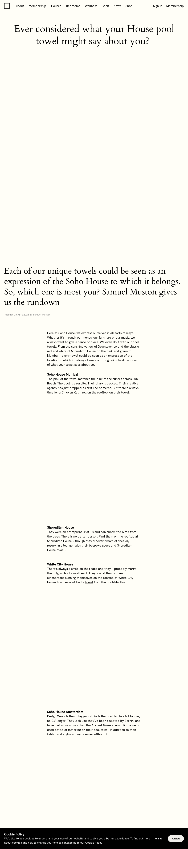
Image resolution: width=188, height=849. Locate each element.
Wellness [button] (91, 6)
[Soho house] (7, 6)
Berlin (120, 681)
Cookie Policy (93, 842)
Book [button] (105, 6)
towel (125, 310)
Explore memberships (94, 775)
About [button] (19, 6)
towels (76, 638)
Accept (176, 838)
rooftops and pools (92, 745)
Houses (56, 6)
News (117, 6)
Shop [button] (129, 6)
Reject (158, 838)
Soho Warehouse (59, 717)
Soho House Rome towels (99, 524)
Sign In (157, 6)
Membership (37, 6)
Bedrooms (73, 6)
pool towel (100, 470)
